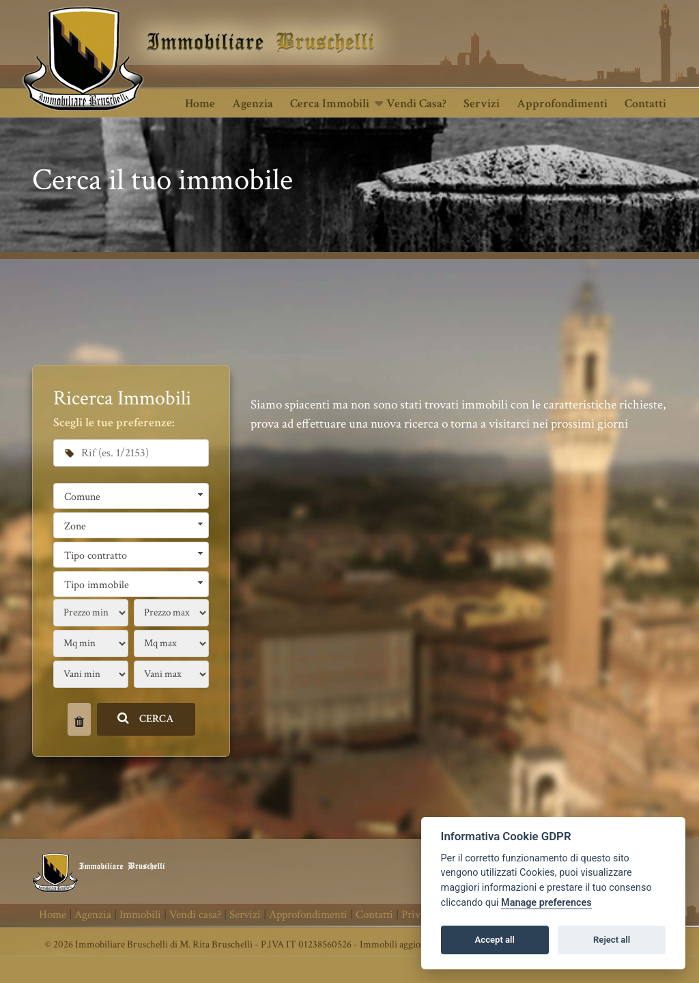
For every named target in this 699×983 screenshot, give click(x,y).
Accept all (495, 939)
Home (200, 103)
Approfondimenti (562, 103)
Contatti (645, 103)
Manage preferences (546, 903)
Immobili (140, 914)
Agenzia (252, 103)
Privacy (418, 914)
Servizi (481, 103)
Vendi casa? (416, 103)
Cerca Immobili (329, 103)
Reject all (611, 939)
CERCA (145, 719)
